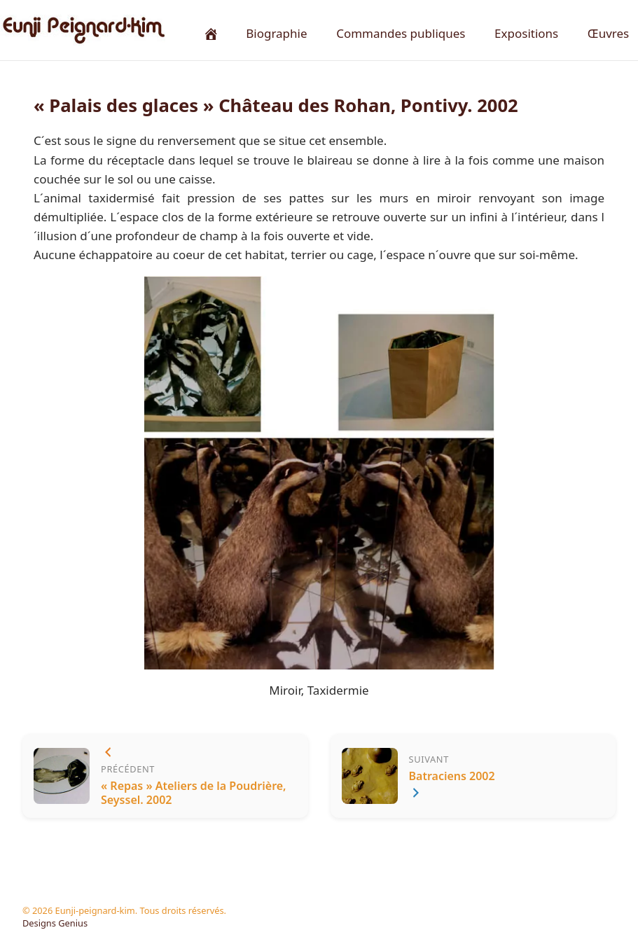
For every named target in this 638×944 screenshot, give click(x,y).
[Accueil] (210, 33)
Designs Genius (55, 923)
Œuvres (608, 33)
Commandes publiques (400, 33)
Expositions (526, 33)
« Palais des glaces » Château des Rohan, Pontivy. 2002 (276, 105)
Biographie (276, 33)
